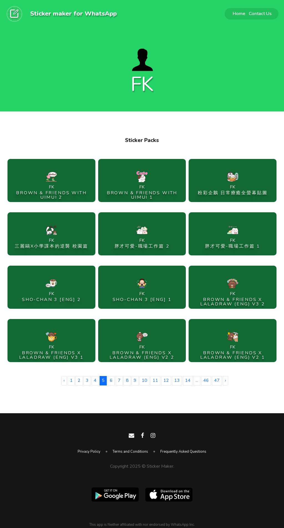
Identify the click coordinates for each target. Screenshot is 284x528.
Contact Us (260, 13)
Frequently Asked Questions (183, 451)
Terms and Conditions (130, 451)
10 (144, 380)
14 (188, 380)
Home (239, 13)
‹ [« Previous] (64, 380)
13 (177, 380)
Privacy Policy (89, 451)
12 (166, 380)
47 (217, 380)
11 (155, 380)
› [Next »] (225, 380)
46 (206, 380)
